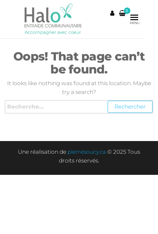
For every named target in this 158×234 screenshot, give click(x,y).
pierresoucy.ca (87, 152)
